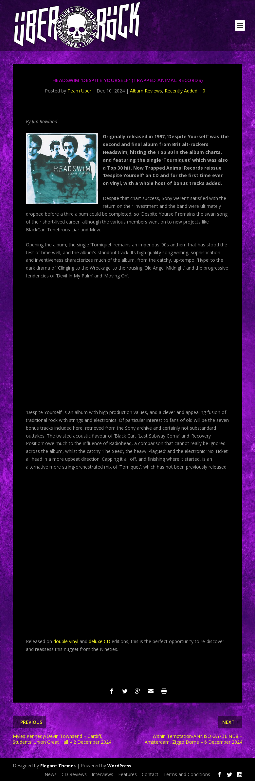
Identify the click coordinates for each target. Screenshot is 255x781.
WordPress (119, 766)
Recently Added (181, 91)
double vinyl (65, 641)
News (51, 774)
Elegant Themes (58, 766)
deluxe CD (99, 641)
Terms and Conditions (186, 774)
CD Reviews (74, 774)
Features (127, 774)
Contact (150, 774)
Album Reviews (146, 91)
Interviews (102, 774)
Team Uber (79, 91)
